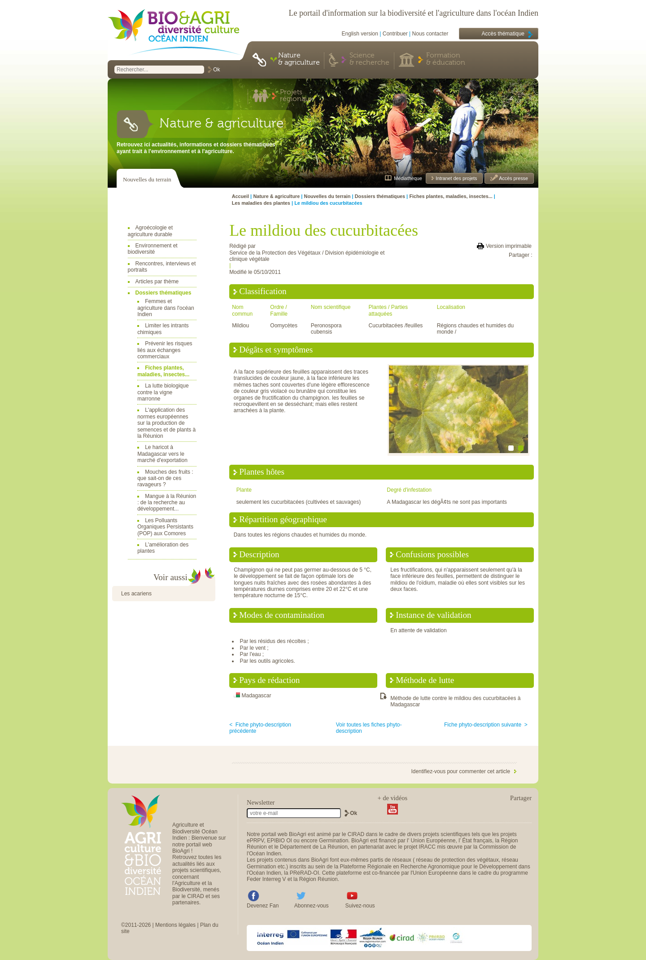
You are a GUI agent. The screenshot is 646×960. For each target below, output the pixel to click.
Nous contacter (430, 34)
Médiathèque (408, 178)
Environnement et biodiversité (153, 248)
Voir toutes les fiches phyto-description (369, 728)
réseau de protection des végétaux (457, 860)
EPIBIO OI (279, 840)
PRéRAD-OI (304, 873)
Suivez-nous (360, 906)
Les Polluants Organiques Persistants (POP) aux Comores (165, 527)
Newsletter (261, 802)
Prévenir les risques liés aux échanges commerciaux (164, 350)
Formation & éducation (445, 59)
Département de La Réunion (314, 847)
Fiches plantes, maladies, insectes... (163, 371)
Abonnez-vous (311, 906)
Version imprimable (509, 246)
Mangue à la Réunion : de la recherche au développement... (166, 502)
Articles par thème (157, 281)
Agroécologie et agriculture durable (150, 231)
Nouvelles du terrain (147, 179)
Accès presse (513, 178)
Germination (333, 840)
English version (360, 34)
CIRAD (356, 834)
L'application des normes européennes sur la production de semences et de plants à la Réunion (166, 423)
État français (477, 840)
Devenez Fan (263, 906)
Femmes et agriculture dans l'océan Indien (165, 307)
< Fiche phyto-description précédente (260, 728)
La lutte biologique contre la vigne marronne (162, 392)
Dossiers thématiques (163, 293)
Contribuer (395, 34)
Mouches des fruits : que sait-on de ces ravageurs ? (165, 478)
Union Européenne (432, 840)
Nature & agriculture (299, 59)
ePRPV (255, 840)
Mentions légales (175, 925)
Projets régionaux (296, 96)
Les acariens (136, 593)
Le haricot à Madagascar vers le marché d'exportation (162, 453)
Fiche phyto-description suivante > (486, 725)
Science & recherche (369, 59)
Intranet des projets (455, 178)
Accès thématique (503, 34)
